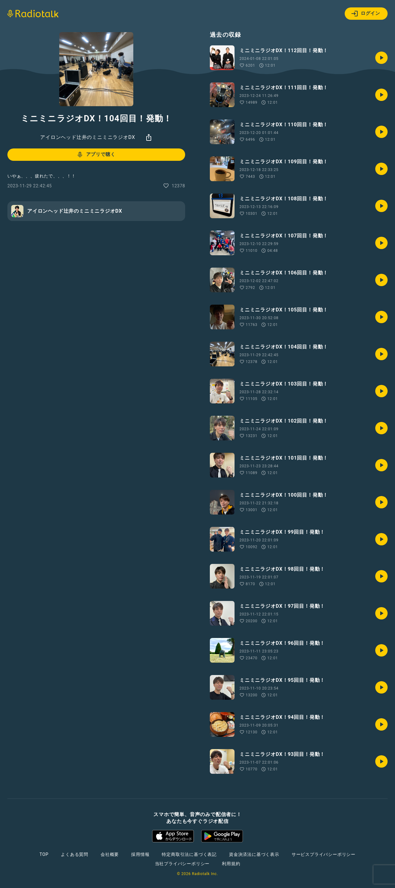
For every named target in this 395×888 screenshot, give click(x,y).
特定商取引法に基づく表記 (189, 854)
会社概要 (110, 854)
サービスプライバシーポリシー (324, 854)
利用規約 (231, 863)
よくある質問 (74, 854)
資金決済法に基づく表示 (254, 854)
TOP (44, 854)
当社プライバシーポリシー (182, 863)
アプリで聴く (95, 154)
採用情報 (140, 854)
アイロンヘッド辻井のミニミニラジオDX (87, 137)
